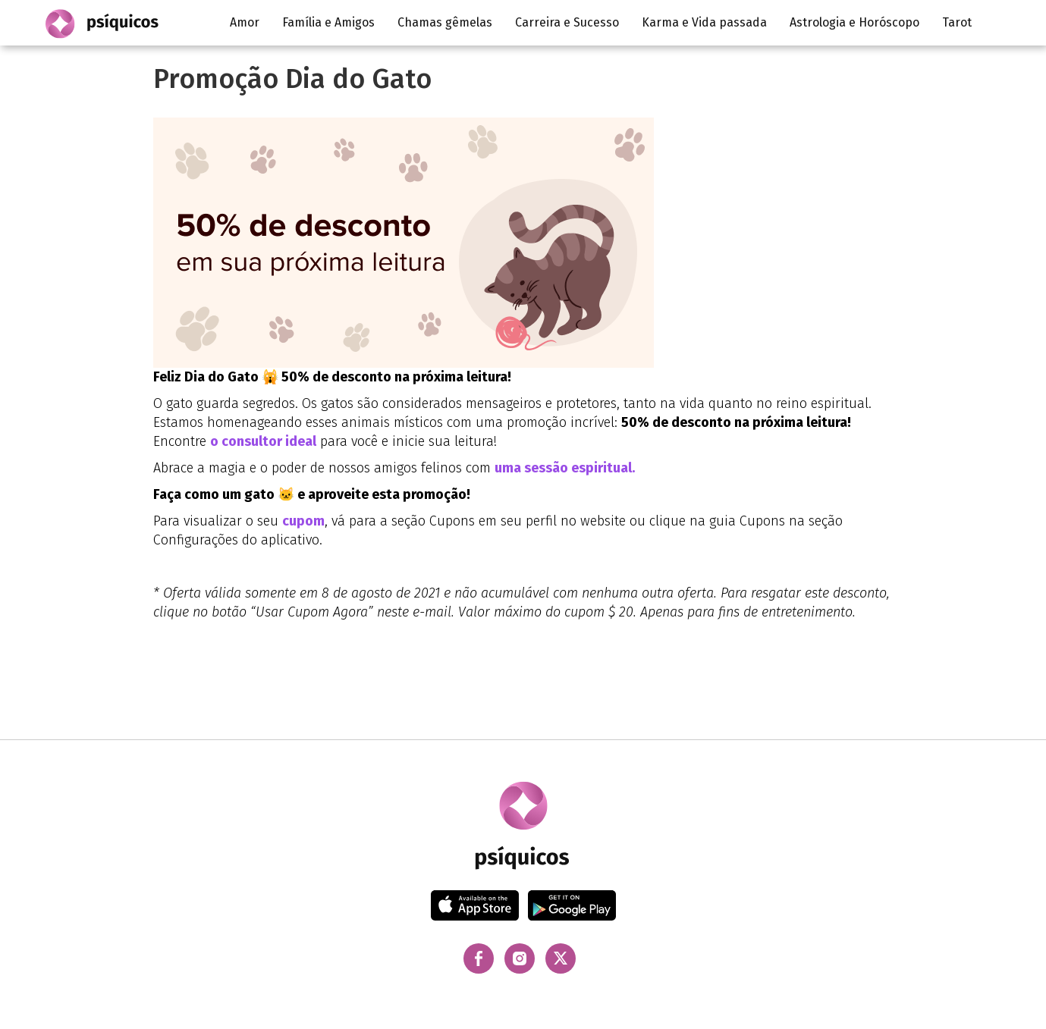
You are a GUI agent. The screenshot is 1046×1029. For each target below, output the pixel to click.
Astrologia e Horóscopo (854, 22)
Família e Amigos (328, 22)
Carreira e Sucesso (567, 22)
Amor (244, 22)
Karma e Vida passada (704, 22)
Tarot (957, 22)
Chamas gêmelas (444, 22)
